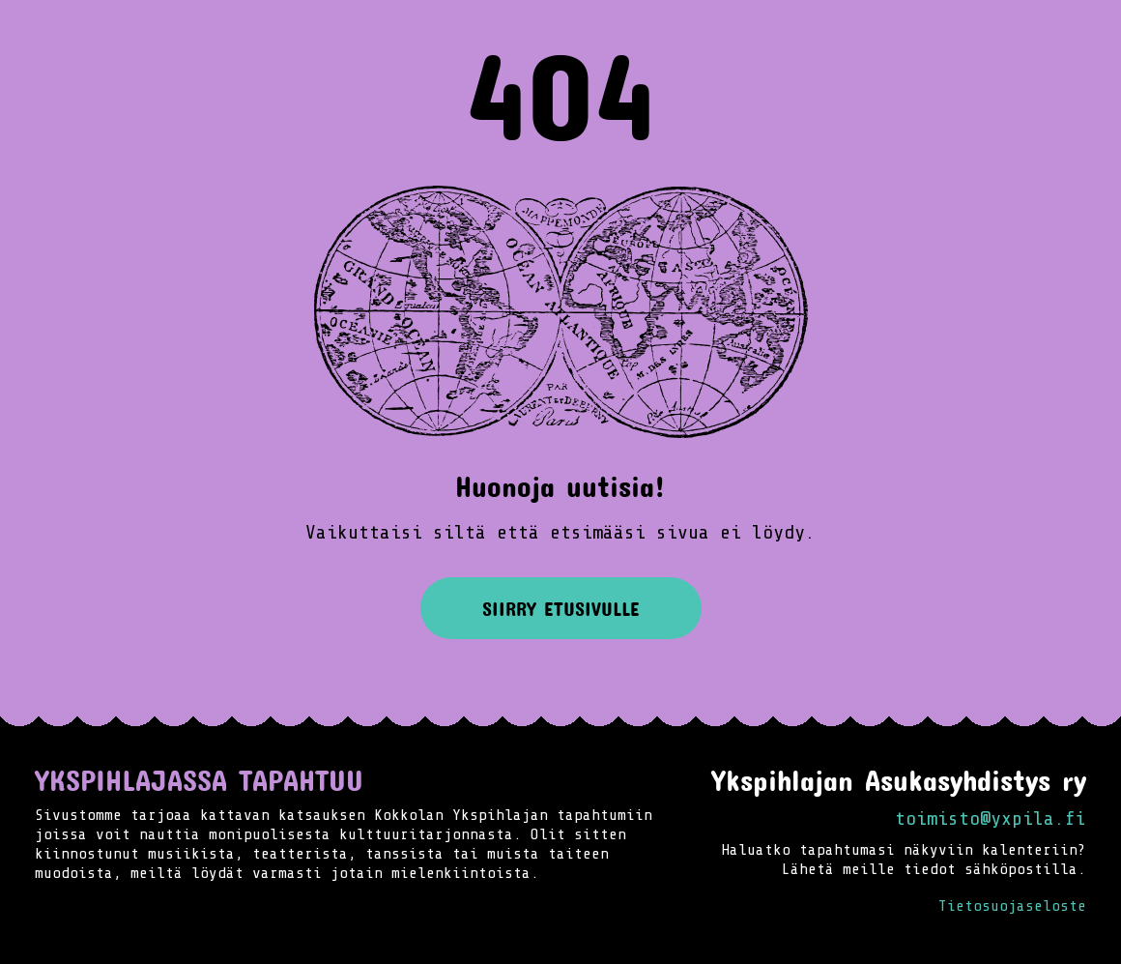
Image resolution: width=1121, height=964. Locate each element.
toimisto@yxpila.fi (990, 818)
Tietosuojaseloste (1012, 906)
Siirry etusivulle (561, 608)
